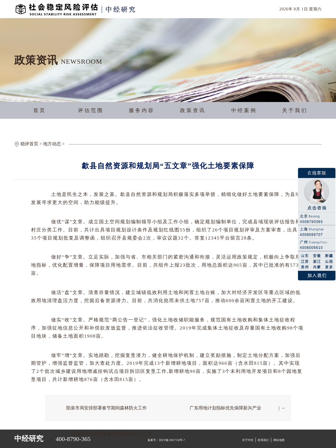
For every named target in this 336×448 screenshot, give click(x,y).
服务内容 (142, 110)
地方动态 (52, 143)
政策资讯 (193, 110)
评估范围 (91, 110)
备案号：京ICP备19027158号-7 (166, 440)
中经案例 (244, 110)
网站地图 (279, 440)
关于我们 (295, 110)
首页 (39, 110)
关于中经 (247, 440)
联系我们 (263, 440)
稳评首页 (29, 143)
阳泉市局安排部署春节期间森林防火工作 (106, 408)
